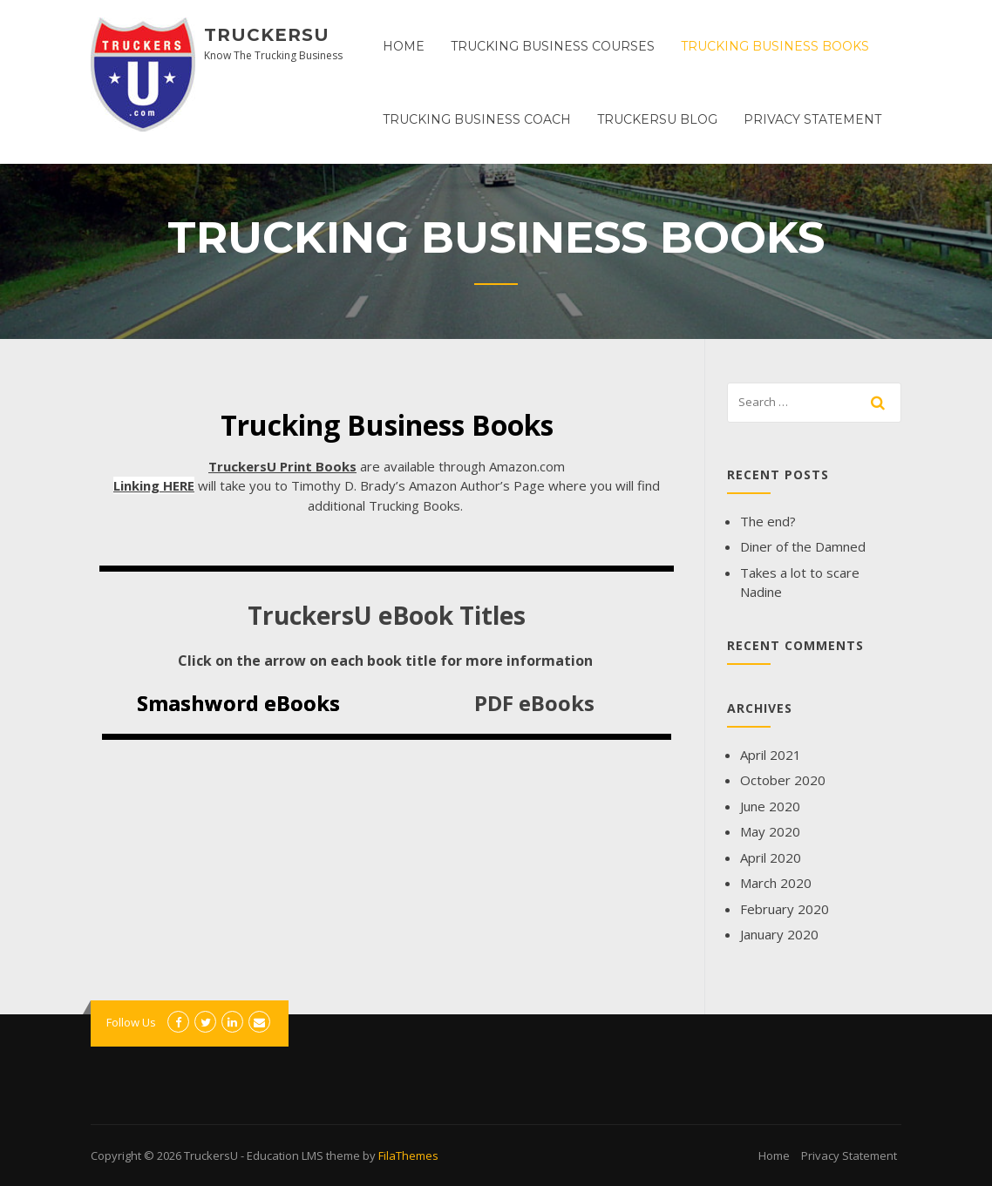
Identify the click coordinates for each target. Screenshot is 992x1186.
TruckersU (267, 34)
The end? (768, 521)
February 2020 (784, 909)
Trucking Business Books (775, 46)
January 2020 (779, 934)
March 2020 (776, 882)
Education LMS (285, 1155)
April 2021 (770, 754)
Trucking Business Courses (553, 46)
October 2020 (783, 780)
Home (404, 46)
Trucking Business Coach (477, 119)
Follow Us (131, 1022)
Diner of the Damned (803, 546)
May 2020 (770, 831)
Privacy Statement (812, 119)
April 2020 (770, 857)
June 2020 (770, 806)
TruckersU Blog (657, 119)
